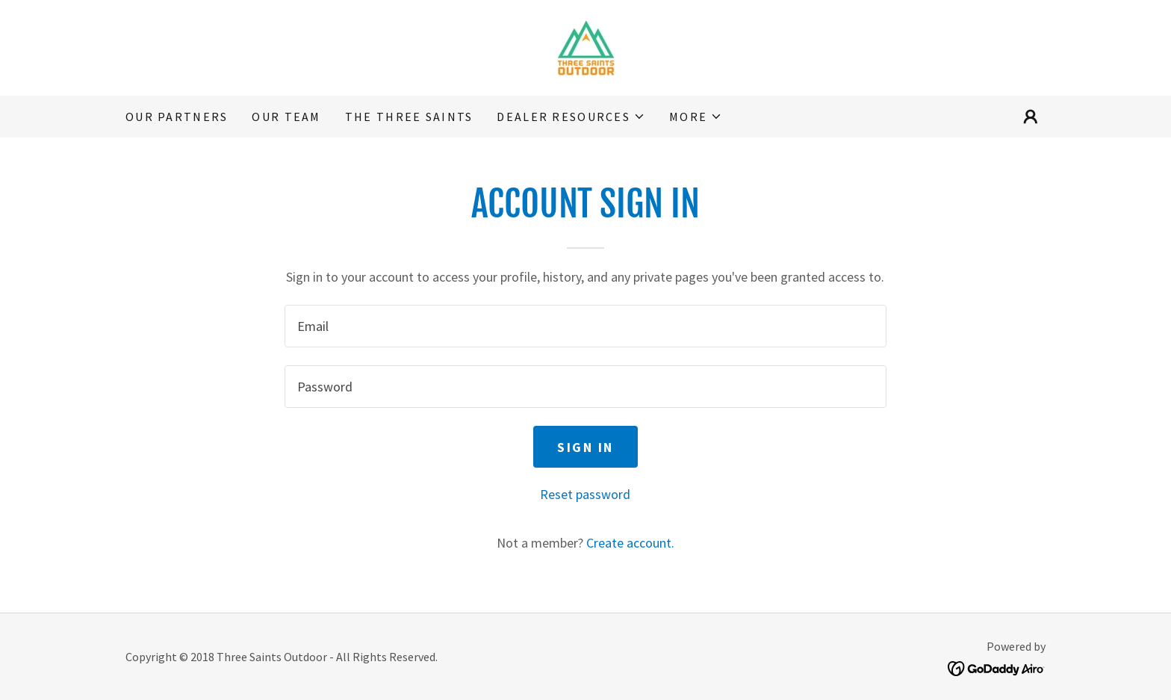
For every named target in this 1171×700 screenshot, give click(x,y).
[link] (585, 46)
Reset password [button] (585, 494)
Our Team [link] (286, 116)
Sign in (585, 447)
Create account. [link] (630, 542)
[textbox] (585, 326)
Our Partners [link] (176, 116)
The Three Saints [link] (409, 116)
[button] (571, 117)
